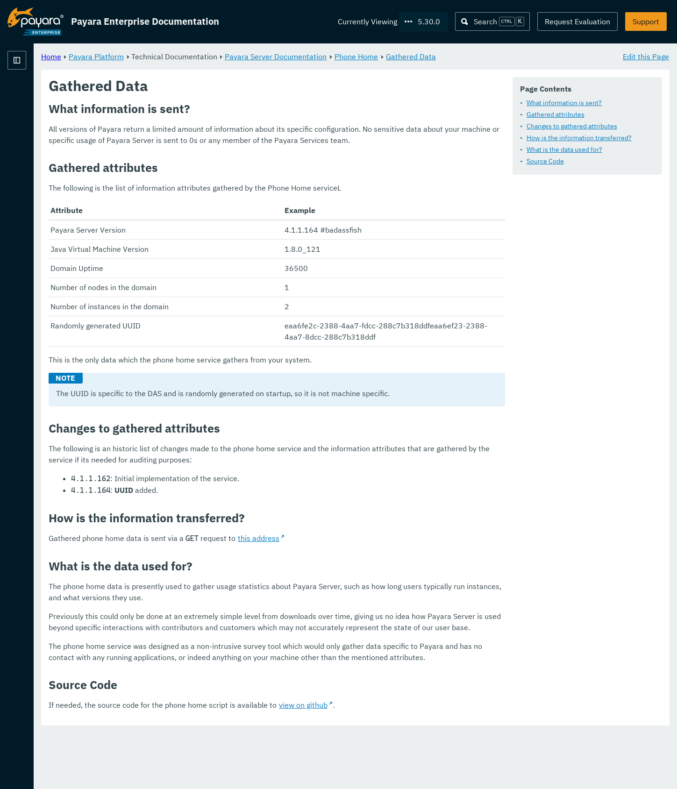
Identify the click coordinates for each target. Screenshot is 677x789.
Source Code (545, 161)
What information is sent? (564, 103)
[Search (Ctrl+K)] (492, 21)
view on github (419, 761)
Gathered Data (527, 56)
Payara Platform (212, 56)
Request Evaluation (577, 21)
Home (167, 56)
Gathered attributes (555, 114)
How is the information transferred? (579, 138)
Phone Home (472, 56)
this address (375, 571)
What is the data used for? (564, 149)
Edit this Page (646, 56)
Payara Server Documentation (392, 56)
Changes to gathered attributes (572, 126)
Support (646, 21)
